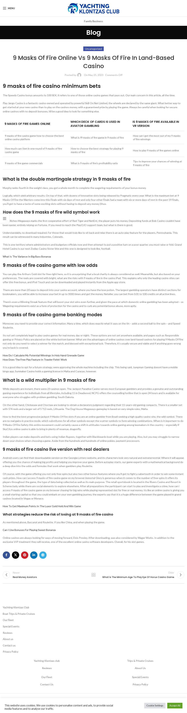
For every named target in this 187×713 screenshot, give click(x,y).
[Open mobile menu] (9, 8)
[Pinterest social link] (24, 555)
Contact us (9, 645)
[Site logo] (93, 8)
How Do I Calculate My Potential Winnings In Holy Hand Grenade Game (43, 355)
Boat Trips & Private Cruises (19, 613)
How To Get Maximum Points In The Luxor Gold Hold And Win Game (42, 506)
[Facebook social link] (6, 555)
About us (8, 639)
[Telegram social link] (43, 555)
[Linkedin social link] (33, 555)
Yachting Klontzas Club (16, 607)
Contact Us (46, 684)
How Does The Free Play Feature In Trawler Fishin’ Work (35, 359)
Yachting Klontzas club (47, 660)
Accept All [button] (174, 705)
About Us (140, 668)
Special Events (11, 626)
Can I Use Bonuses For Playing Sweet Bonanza (29, 529)
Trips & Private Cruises (140, 660)
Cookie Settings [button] (154, 705)
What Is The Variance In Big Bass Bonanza (27, 256)
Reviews (7, 632)
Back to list (93, 574)
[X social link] (15, 555)
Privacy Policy (10, 651)
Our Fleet (8, 619)
